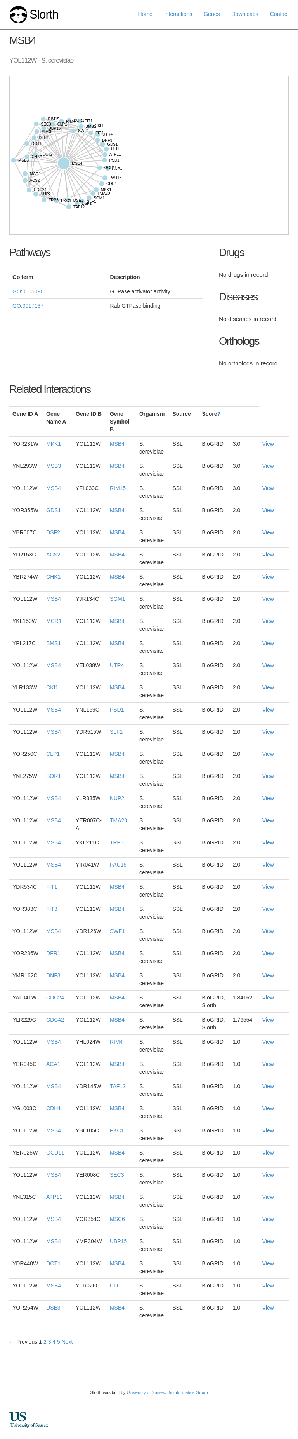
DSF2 (53, 532)
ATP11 (54, 1197)
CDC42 (55, 1020)
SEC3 (117, 1175)
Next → (71, 1342)
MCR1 (54, 621)
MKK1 (53, 444)
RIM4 (116, 1042)
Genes (212, 14)
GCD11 (55, 1152)
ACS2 (53, 554)
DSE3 (53, 1308)
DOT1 (53, 1263)
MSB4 (117, 444)
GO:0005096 (27, 291)
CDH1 (53, 1108)
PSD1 (117, 709)
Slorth (43, 14)
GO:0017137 (27, 306)
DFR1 (53, 953)
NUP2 (117, 798)
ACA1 (53, 1064)
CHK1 (53, 577)
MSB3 (53, 466)
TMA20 (118, 820)
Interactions (178, 14)
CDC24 (55, 997)
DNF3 (53, 975)
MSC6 (117, 1219)
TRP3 (117, 842)
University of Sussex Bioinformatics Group (167, 1392)
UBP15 (118, 1241)
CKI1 (52, 687)
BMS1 (53, 643)
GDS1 (53, 510)
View (268, 444)
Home (145, 14)
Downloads (244, 14)
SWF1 (117, 931)
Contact (279, 14)
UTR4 (117, 665)
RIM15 (118, 488)
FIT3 (51, 909)
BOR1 (53, 776)
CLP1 (53, 754)
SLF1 (116, 732)
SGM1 (117, 599)
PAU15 (118, 865)
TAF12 (118, 1086)
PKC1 (117, 1130)
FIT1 (51, 887)
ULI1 (115, 1285)
